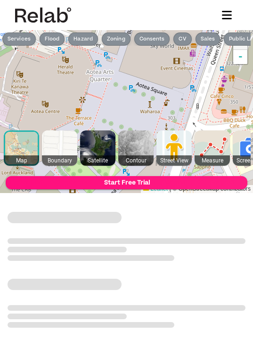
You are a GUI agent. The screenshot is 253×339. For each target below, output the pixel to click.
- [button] (240, 57)
